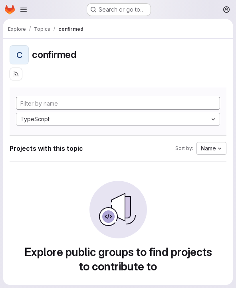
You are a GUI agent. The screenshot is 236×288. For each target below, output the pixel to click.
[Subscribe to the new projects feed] (16, 74)
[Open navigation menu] (23, 9)
